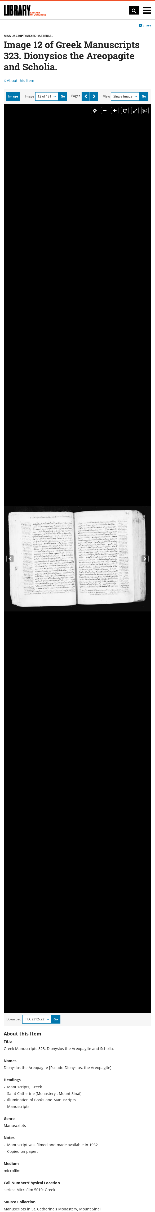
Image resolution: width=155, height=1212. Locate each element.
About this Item (19, 80)
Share (145, 25)
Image (29, 96)
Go (63, 96)
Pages (75, 96)
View (106, 96)
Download (13, 1019)
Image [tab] (13, 96)
